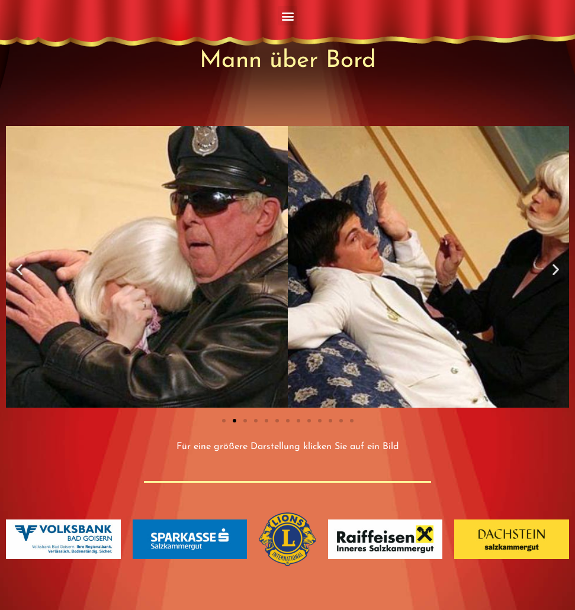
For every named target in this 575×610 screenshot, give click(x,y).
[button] (287, 15)
